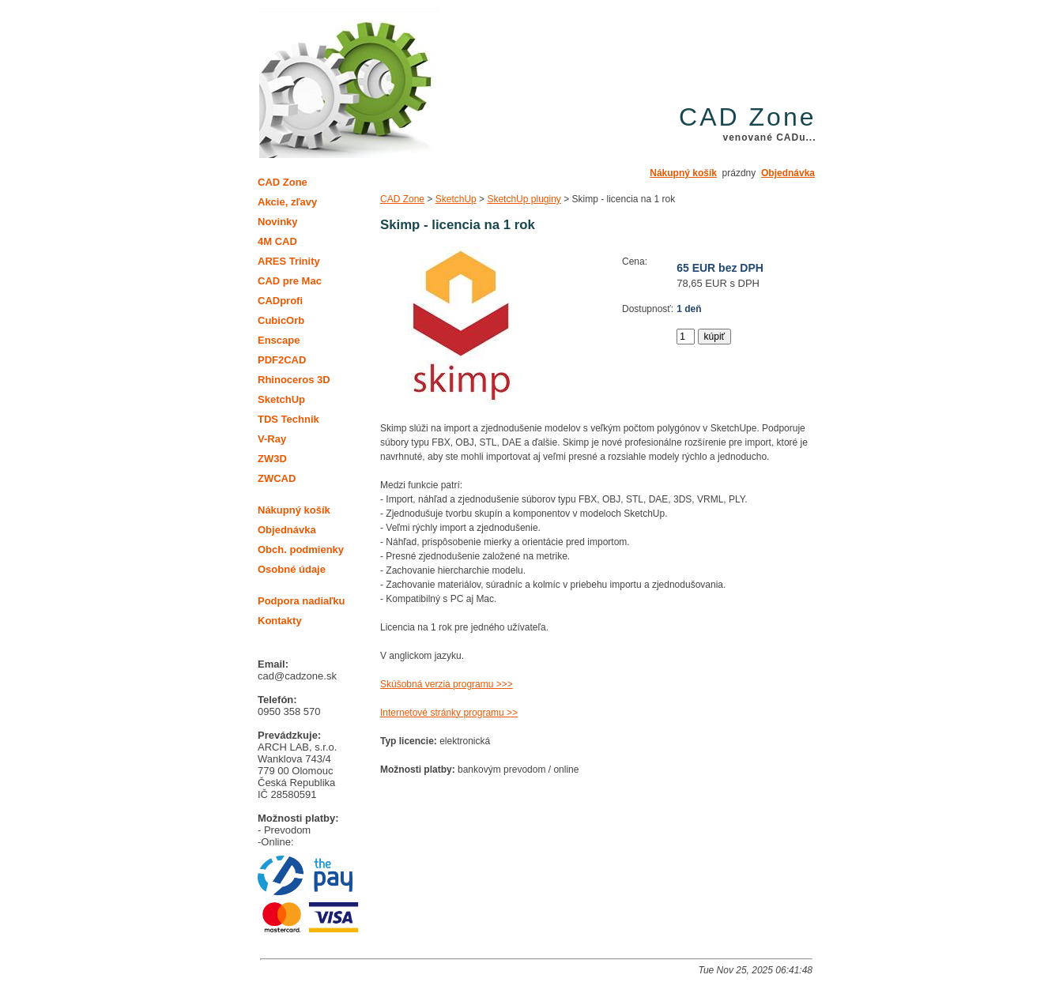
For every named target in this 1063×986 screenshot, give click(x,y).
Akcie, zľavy (287, 202)
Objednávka (788, 173)
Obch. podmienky (301, 549)
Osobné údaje (292, 569)
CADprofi (280, 301)
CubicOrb (281, 320)
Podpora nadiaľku (301, 601)
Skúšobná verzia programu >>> (446, 684)
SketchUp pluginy (523, 199)
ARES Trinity (289, 261)
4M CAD (277, 241)
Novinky (278, 222)
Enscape (279, 340)
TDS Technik (288, 419)
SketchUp (456, 199)
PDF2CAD (282, 360)
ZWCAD (277, 478)
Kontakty (280, 621)
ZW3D (272, 459)
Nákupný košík (683, 173)
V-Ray (272, 439)
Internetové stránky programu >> (449, 712)
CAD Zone (402, 199)
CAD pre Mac (290, 281)
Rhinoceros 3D (294, 380)
